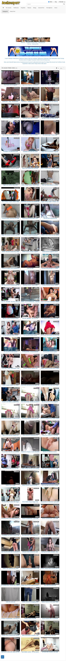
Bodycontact (47, 59)
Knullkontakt (35, 62)
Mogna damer (38, 63)
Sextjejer (29, 59)
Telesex (26, 58)
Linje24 (6, 58)
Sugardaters (25, 63)
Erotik (39, 62)
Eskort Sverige (60, 58)
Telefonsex (21, 58)
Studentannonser (24, 62)
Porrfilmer (59, 62)
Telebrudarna (16, 58)
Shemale (61, 1)
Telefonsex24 (41, 58)
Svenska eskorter (23, 59)
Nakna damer (31, 63)
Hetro (51, 1)
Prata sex (30, 58)
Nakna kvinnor (16, 62)
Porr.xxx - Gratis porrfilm (33, 44)
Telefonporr (46, 58)
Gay (56, 1)
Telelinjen (10, 58)
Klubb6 (38, 59)
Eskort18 (42, 59)
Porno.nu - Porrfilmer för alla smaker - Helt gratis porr (33, 42)
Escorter (30, 62)
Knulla (63, 62)
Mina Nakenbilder (53, 58)
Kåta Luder (6, 62)
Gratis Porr (43, 62)
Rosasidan (33, 59)
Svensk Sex (54, 62)
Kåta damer (43, 63)
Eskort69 (11, 62)
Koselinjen (35, 58)
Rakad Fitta (49, 62)
